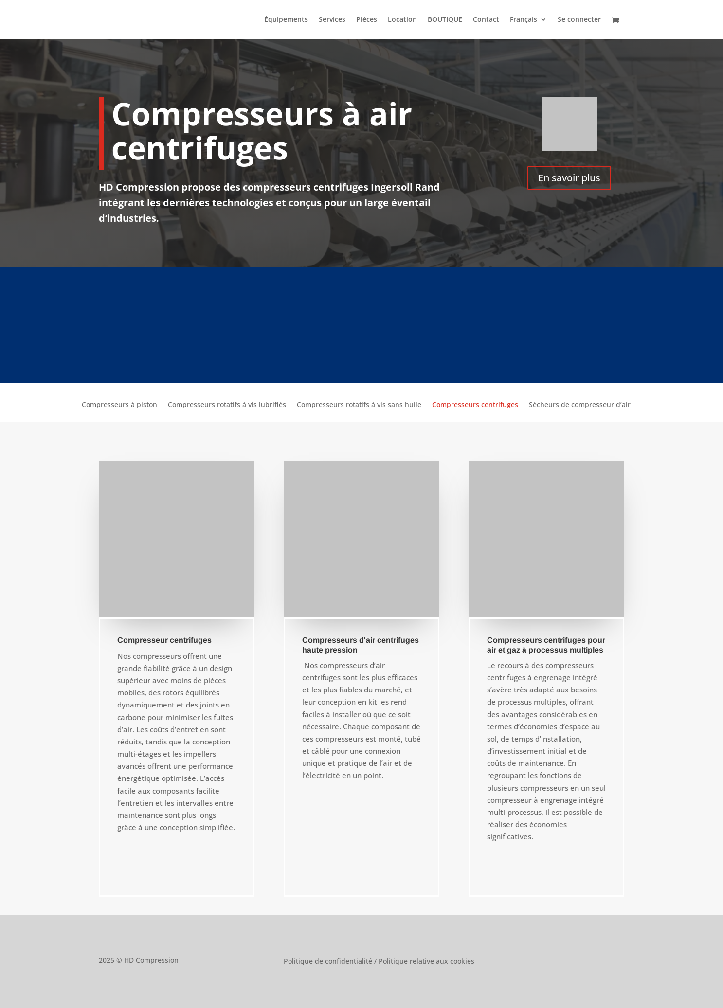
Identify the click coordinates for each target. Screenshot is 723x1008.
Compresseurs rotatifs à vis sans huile (359, 405)
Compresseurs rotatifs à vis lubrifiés (227, 405)
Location (402, 20)
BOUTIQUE (445, 20)
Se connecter (579, 20)
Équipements (286, 20)
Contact (486, 20)
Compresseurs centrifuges (475, 405)
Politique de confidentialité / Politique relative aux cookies (379, 962)
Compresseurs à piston (119, 405)
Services (332, 20)
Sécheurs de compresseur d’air (580, 405)
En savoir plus (569, 177)
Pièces (366, 20)
